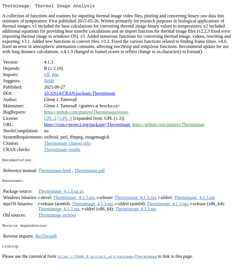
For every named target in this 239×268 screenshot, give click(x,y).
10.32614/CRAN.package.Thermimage (79, 94)
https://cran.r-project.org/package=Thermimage (87, 125)
